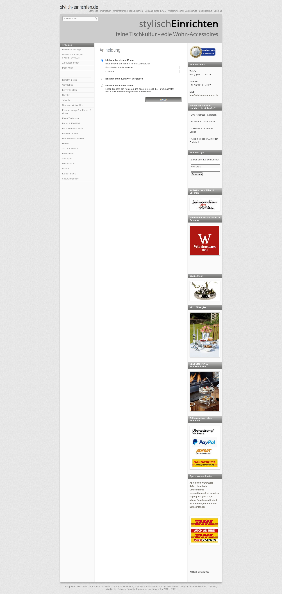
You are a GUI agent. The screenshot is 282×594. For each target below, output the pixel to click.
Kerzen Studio (69, 173)
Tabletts (66, 100)
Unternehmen (120, 11)
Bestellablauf (205, 11)
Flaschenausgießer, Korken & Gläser (76, 112)
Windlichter (67, 85)
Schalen (66, 95)
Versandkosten (152, 11)
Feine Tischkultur (70, 118)
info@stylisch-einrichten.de (204, 95)
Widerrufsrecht (175, 11)
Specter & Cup (69, 80)
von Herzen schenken (73, 138)
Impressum (105, 11)
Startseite (93, 11)
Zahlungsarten (136, 11)
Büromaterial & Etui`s (72, 128)
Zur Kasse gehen (70, 63)
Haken (65, 143)
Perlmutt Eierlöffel (71, 123)
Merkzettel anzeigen (72, 49)
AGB (164, 11)
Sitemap (218, 11)
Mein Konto (68, 68)
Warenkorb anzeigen (72, 56)
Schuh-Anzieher (70, 148)
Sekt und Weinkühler (72, 105)
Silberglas (67, 158)
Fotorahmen (68, 153)
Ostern (65, 168)
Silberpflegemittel (70, 178)
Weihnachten (68, 163)
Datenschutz (191, 11)
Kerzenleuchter (69, 90)
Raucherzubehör (70, 133)
